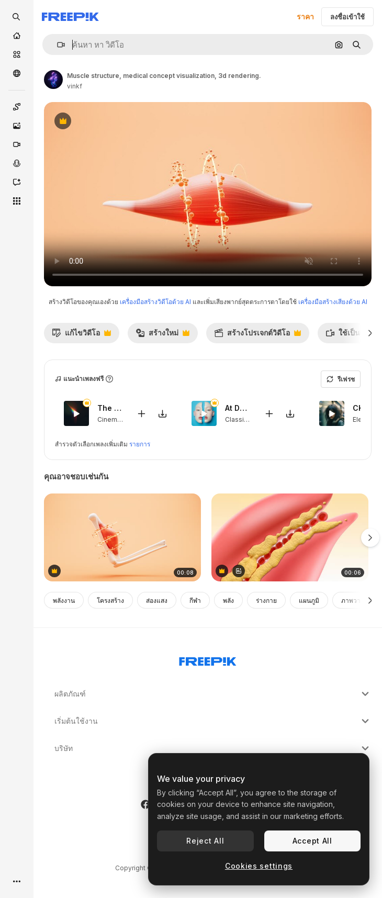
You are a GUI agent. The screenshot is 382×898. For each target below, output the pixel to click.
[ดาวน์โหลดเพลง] (162, 413)
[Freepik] (70, 17)
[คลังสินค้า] (16, 54)
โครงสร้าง (110, 600)
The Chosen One (110, 407)
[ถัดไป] (370, 333)
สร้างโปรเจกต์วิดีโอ (257, 335)
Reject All (205, 840)
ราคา (305, 16)
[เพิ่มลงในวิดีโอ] (141, 413)
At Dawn (238, 407)
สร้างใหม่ (162, 335)
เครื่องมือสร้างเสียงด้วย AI (332, 302)
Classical (239, 419)
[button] (56, 45)
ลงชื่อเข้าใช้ (347, 17)
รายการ (139, 444)
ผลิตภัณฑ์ (213, 694)
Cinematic (112, 419)
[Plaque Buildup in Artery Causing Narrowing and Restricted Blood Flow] (289, 537)
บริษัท (213, 748)
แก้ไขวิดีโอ (81, 335)
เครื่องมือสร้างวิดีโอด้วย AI (155, 302)
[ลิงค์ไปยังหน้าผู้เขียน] (53, 79)
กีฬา (195, 600)
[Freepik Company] (207, 659)
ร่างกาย (266, 600)
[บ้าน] (16, 35)
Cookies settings (259, 865)
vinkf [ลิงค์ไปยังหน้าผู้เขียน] (74, 86)
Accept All (312, 840)
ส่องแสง (156, 600)
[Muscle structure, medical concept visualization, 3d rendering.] (122, 537)
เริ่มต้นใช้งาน (213, 721)
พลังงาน (64, 600)
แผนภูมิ (309, 600)
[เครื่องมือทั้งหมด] (16, 201)
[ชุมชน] (16, 73)
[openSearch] (16, 16)
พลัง (228, 600)
